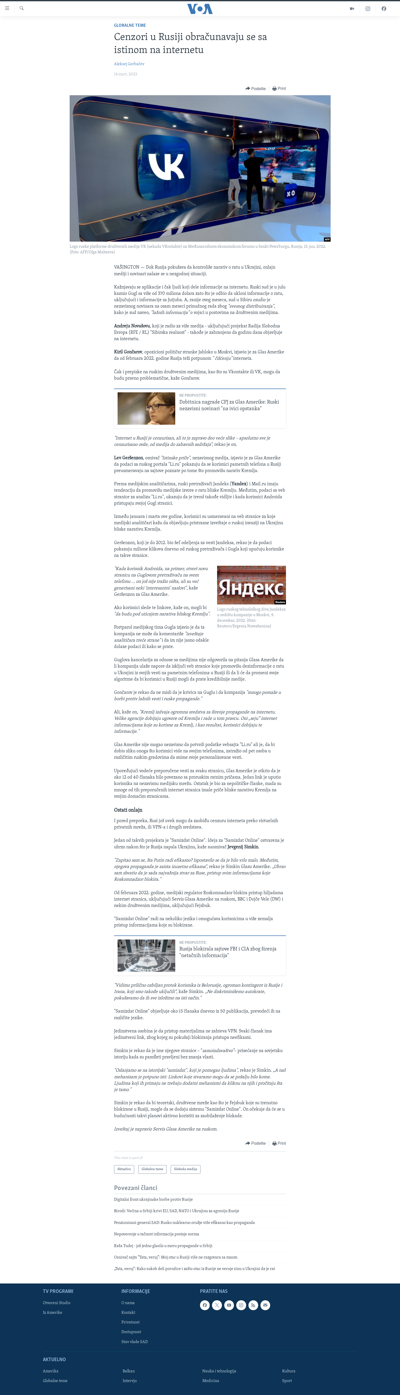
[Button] (255, 88)
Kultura (288, 1371)
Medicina (210, 1381)
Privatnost (130, 1322)
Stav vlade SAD (134, 1342)
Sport (287, 1381)
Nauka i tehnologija (219, 1371)
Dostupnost (131, 1332)
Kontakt (128, 1313)
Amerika (50, 1371)
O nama (128, 1303)
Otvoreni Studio (56, 1303)
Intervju (130, 1381)
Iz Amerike (52, 1313)
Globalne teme (130, 25)
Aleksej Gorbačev (129, 64)
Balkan (129, 1371)
